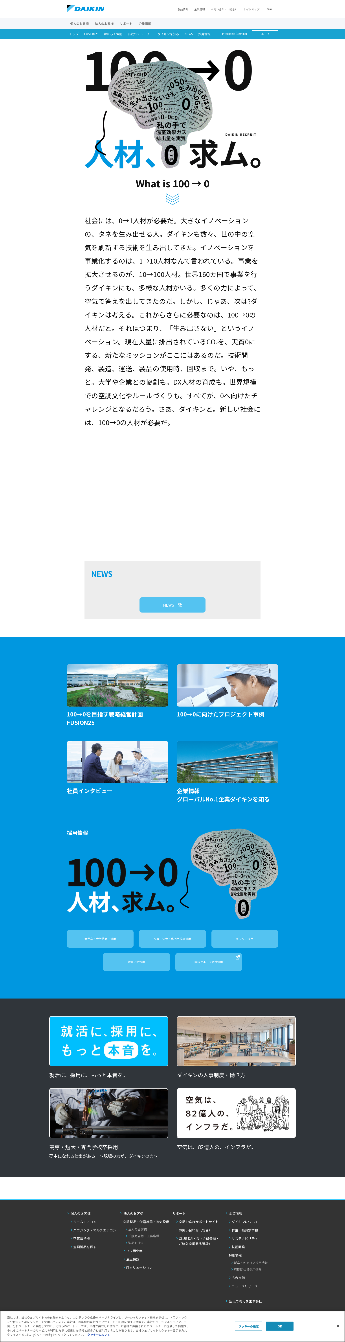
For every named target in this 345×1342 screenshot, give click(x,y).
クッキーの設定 (249, 1326)
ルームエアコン (84, 1232)
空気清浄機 (81, 1248)
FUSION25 (91, 34)
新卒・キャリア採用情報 (251, 1273)
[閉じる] (338, 1326)
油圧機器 (132, 1269)
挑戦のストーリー (140, 34)
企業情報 (199, 9)
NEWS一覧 (172, 615)
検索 (269, 9)
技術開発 (238, 1257)
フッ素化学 (134, 1261)
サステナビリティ (245, 1248)
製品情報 (183, 9)
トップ (74, 34)
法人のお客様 (137, 1239)
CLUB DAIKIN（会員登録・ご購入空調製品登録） (199, 1251)
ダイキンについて (245, 1232)
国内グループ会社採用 (217, 970)
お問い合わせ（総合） (224, 9)
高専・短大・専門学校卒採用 (172, 949)
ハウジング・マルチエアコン (94, 1240)
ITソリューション (139, 1278)
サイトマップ (251, 9)
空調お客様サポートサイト (198, 1232)
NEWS (188, 34)
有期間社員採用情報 (248, 1279)
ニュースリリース (245, 1296)
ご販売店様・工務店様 (143, 1246)
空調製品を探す (84, 1257)
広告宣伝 (238, 1288)
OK (280, 1326)
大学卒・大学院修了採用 (100, 949)
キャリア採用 (244, 949)
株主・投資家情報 (245, 1240)
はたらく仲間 (113, 34)
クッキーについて (98, 1335)
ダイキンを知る (168, 34)
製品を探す (136, 1253)
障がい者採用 (136, 972)
